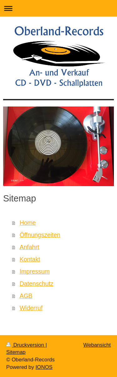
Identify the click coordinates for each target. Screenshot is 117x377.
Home (28, 222)
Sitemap (16, 352)
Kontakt (30, 259)
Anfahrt (29, 247)
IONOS (44, 367)
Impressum (35, 271)
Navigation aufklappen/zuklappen (58, 8)
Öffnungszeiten (40, 234)
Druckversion (26, 345)
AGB (26, 295)
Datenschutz (36, 283)
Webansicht (97, 345)
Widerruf (31, 308)
